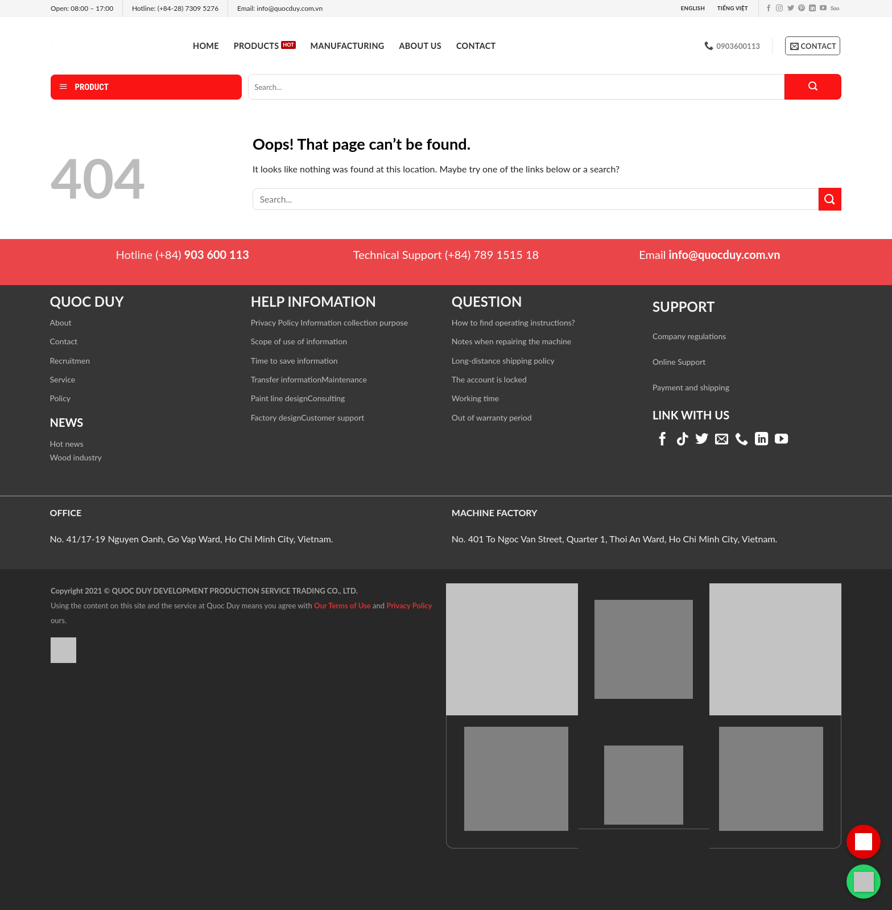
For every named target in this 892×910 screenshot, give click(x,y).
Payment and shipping (691, 387)
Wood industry (76, 457)
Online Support (679, 362)
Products (256, 46)
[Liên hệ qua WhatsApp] (863, 881)
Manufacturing (348, 46)
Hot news (67, 443)
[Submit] (812, 87)
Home (206, 46)
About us (420, 46)
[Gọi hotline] (863, 842)
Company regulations (689, 336)
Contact (476, 46)
